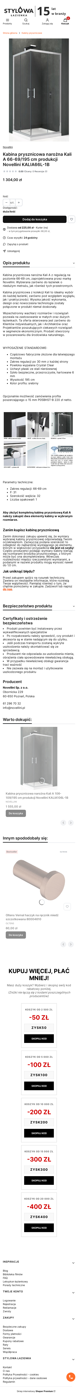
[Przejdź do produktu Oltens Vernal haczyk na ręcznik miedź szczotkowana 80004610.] (39, 880)
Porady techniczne (14, 1285)
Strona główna (10, 33)
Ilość (5, 196)
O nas (6, 1370)
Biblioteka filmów (13, 1274)
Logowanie (9, 1300)
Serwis (7, 1348)
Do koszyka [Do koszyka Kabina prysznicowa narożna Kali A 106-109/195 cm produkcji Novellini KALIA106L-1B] (16, 813)
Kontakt (7, 1367)
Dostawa (8, 1330)
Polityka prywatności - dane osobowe (25, 1378)
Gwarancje (9, 1337)
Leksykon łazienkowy (15, 1281)
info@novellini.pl (14, 708)
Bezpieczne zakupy (14, 1326)
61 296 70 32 (12, 703)
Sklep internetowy (35, 1391)
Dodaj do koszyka (35, 219)
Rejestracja (9, 1304)
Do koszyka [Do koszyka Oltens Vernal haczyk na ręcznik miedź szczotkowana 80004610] (16, 934)
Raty (5, 1344)
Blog (5, 1270)
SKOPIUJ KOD (39, 1038)
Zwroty (7, 1311)
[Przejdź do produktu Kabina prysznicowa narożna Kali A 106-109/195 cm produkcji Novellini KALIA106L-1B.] (39, 758)
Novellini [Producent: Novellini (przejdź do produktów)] (8, 147)
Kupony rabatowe (13, 1341)
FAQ (5, 1277)
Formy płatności (12, 1333)
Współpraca (10, 1351)
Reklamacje (9, 1307)
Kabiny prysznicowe (32, 33)
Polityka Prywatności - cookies (21, 1374)
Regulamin (9, 1381)
